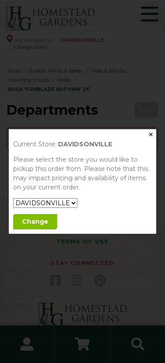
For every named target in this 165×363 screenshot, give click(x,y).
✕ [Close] (151, 134)
